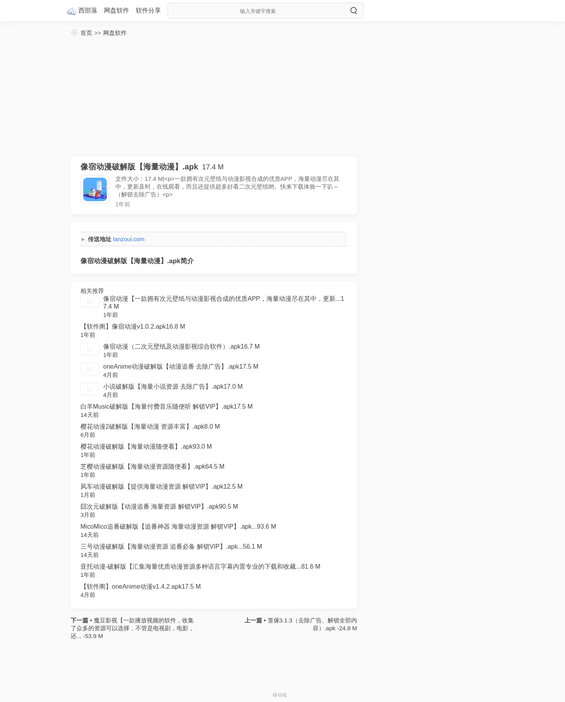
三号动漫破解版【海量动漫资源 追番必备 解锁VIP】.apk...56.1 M (171, 546)
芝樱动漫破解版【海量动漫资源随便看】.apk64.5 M (152, 466)
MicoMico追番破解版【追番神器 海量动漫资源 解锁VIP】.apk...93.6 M (178, 526)
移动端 (280, 695)
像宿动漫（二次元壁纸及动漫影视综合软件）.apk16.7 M (181, 346)
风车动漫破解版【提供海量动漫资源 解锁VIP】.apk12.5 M (161, 486)
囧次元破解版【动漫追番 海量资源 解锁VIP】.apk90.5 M (159, 506)
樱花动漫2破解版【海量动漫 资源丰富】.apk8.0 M (150, 426)
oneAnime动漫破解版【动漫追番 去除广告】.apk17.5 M (181, 366)
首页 (86, 32)
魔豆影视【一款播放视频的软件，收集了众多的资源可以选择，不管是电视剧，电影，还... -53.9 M (132, 628)
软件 (148, 10)
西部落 (87, 10)
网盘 (116, 10)
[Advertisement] (214, 96)
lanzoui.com (128, 239)
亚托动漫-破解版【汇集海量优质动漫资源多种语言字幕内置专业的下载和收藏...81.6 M (200, 566)
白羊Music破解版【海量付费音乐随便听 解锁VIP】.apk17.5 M (166, 406)
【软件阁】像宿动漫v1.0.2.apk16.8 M (132, 326)
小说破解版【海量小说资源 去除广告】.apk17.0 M (173, 386)
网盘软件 (115, 32)
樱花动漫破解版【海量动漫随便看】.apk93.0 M (146, 446)
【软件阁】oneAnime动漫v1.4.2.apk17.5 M (140, 586)
